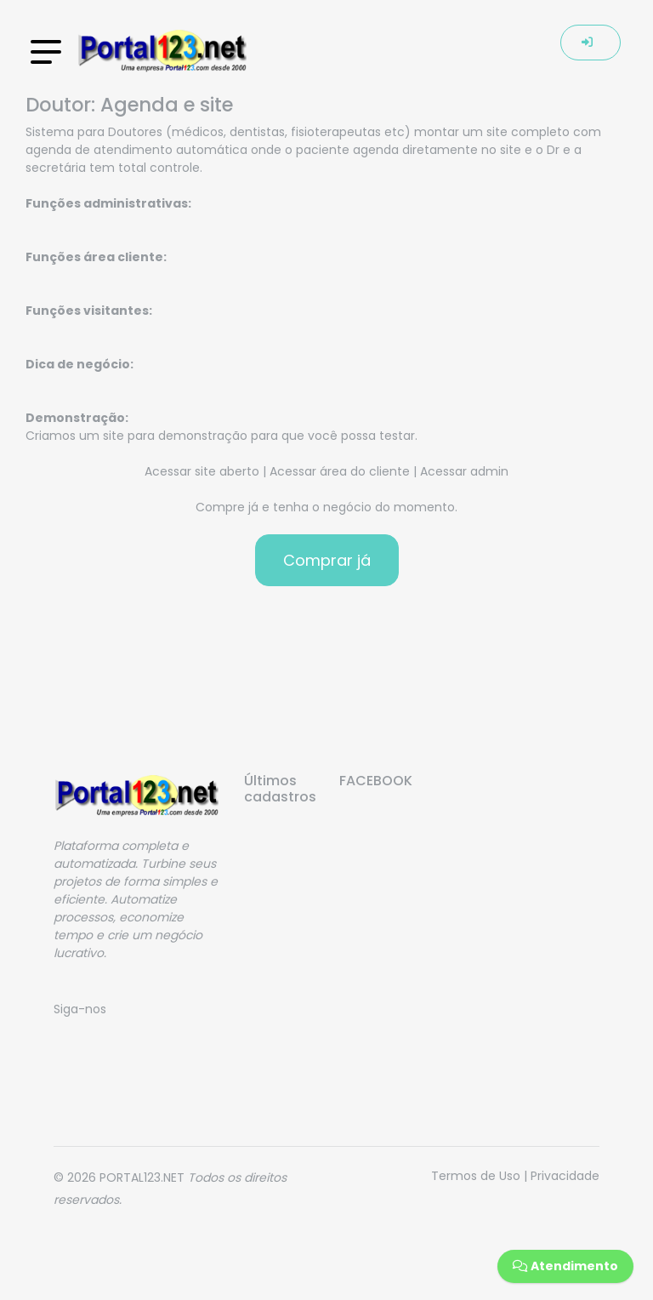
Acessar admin (464, 471)
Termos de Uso (475, 1175)
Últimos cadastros (279, 789)
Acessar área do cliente (340, 471)
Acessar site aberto (202, 471)
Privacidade (565, 1175)
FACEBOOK (374, 781)
